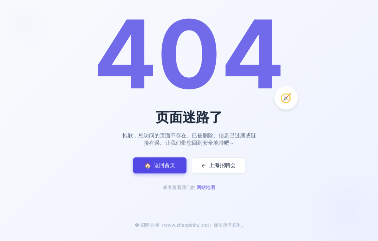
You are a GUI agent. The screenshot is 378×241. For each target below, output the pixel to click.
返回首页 (159, 165)
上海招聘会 (218, 165)
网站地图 (206, 188)
